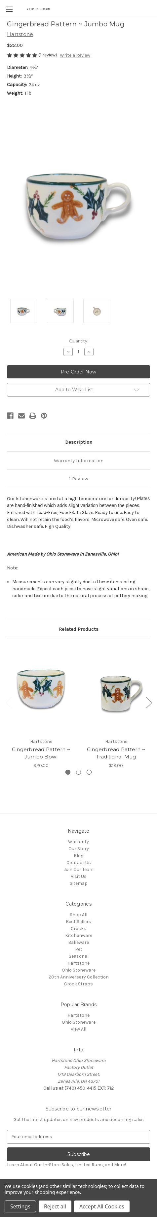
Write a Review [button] (75, 55)
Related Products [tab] (78, 629)
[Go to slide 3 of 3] (89, 772)
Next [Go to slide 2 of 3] (148, 702)
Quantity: (78, 340)
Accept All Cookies (101, 1206)
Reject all (55, 1206)
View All (78, 1029)
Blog (78, 855)
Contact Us (78, 862)
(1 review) (48, 55)
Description (78, 442)
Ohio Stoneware (79, 970)
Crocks (78, 928)
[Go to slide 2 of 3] (78, 772)
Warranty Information (78, 461)
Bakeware (78, 942)
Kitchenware (78, 935)
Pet (78, 949)
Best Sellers (78, 921)
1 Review (78, 479)
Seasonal (79, 956)
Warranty (78, 842)
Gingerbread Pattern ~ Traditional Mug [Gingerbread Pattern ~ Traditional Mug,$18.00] (116, 753)
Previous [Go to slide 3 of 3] (8, 702)
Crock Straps (78, 984)
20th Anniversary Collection (79, 977)
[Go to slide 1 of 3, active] (67, 772)
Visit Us (79, 876)
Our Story (78, 848)
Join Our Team (79, 869)
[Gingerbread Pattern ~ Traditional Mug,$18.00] (116, 689)
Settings (20, 1206)
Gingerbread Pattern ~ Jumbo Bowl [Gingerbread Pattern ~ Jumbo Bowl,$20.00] (41, 753)
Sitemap (79, 883)
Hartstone (78, 963)
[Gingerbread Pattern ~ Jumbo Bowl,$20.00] (41, 689)
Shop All (78, 914)
